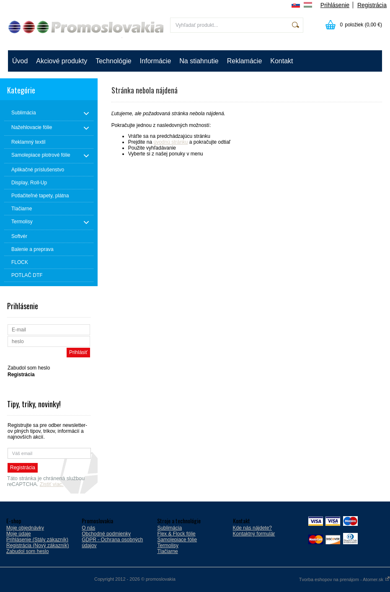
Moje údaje (18, 534)
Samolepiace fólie (177, 540)
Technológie (113, 61)
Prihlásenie (334, 5)
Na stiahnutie (198, 61)
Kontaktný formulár (254, 534)
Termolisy (167, 545)
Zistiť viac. (52, 484)
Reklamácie (244, 61)
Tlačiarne (167, 551)
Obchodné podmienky (106, 534)
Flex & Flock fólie (176, 534)
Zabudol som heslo (29, 368)
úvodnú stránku (170, 142)
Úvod (20, 61)
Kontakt (281, 61)
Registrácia (372, 5)
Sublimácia (169, 528)
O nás (88, 528)
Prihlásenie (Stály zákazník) (37, 540)
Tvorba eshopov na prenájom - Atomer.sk (344, 579)
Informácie (155, 61)
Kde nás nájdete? (252, 528)
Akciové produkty (61, 61)
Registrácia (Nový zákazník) (37, 545)
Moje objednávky (25, 528)
